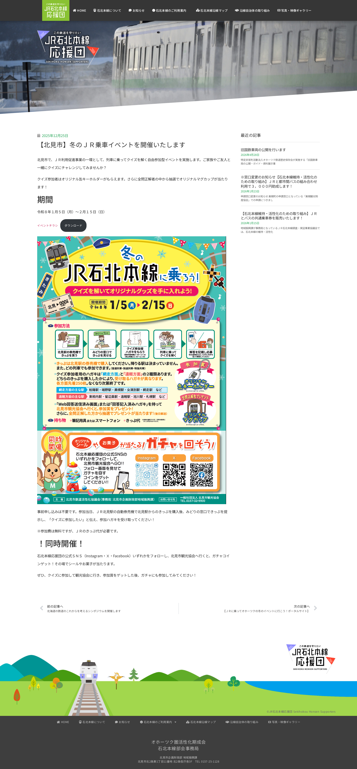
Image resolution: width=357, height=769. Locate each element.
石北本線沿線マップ (212, 10)
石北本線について (107, 10)
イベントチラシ (47, 225)
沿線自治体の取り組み (252, 10)
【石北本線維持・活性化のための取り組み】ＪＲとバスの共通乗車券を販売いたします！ (279, 215)
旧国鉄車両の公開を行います (263, 149)
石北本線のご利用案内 (170, 10)
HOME (79, 10)
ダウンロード (73, 225)
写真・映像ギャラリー (294, 10)
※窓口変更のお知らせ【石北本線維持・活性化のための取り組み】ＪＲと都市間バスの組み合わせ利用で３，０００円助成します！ (279, 181)
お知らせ (137, 10)
